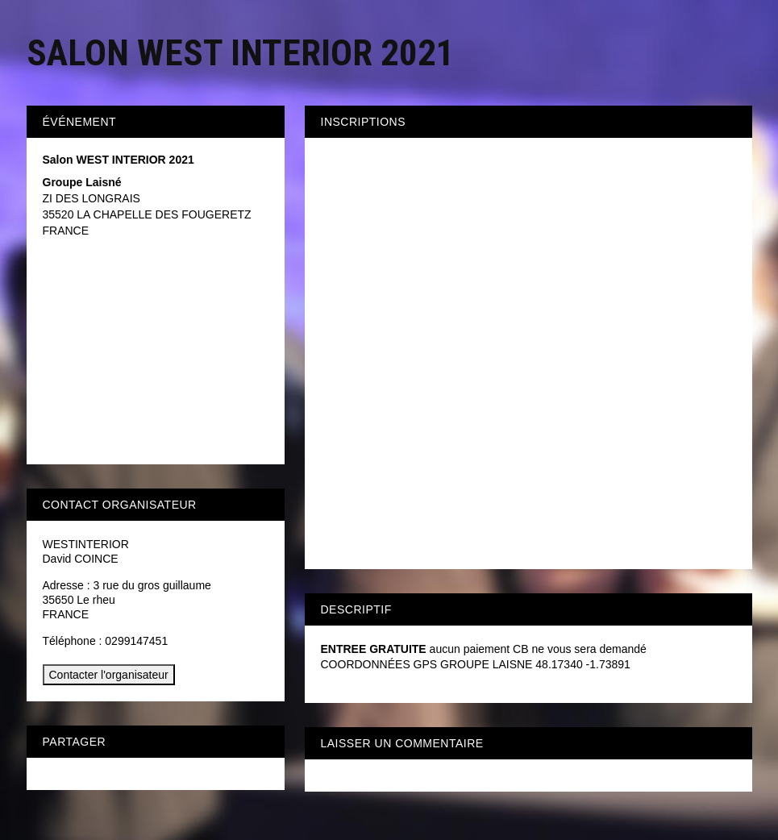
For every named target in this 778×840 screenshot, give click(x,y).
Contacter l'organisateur (108, 674)
